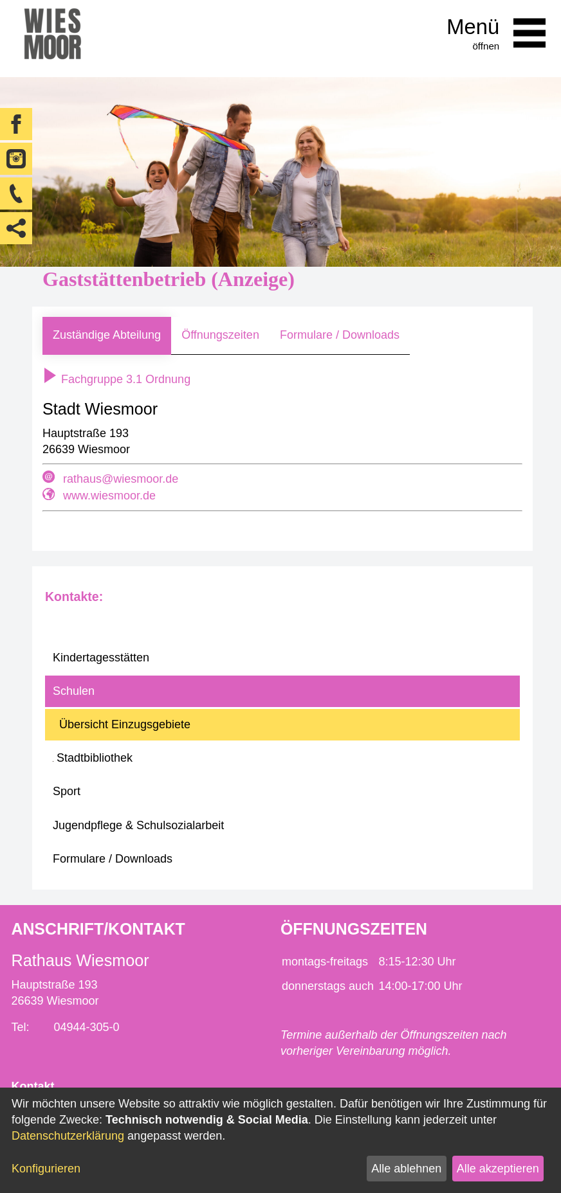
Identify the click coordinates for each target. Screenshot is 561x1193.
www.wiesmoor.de (109, 495)
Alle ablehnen (406, 1168)
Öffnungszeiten (220, 334)
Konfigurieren (46, 1168)
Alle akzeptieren (498, 1168)
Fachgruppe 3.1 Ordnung (116, 379)
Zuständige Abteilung (107, 334)
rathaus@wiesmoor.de (120, 478)
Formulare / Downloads (340, 334)
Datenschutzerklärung (68, 1135)
